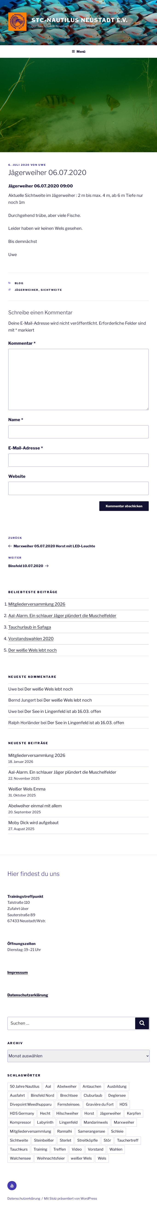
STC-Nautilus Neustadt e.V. (79, 20)
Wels (102, 1158)
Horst (89, 1113)
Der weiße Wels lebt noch (32, 650)
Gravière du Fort (100, 1104)
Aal (48, 1086)
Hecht (45, 1113)
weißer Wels (81, 1158)
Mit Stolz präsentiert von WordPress (70, 1198)
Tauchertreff (127, 1140)
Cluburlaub (93, 1095)
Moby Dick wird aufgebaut (33, 822)
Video (77, 1149)
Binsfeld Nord (42, 1095)
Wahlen (115, 1149)
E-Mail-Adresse (25, 448)
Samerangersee (91, 1131)
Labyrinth (45, 1122)
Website (17, 476)
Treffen (59, 1149)
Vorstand (95, 1149)
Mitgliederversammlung (30, 1131)
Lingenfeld (68, 1122)
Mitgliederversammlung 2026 (36, 604)
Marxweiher (124, 1122)
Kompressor (20, 1122)
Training (40, 1149)
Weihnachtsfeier (51, 1158)
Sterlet (65, 1140)
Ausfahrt (17, 1095)
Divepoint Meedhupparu (30, 1104)
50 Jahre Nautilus (24, 1086)
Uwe (42, 164)
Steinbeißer (44, 1140)
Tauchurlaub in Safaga (29, 627)
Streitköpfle (87, 1140)
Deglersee (117, 1095)
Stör (107, 1140)
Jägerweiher (27, 290)
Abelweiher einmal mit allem (35, 805)
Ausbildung (117, 1086)
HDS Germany (22, 1113)
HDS (123, 1104)
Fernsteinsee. (68, 1104)
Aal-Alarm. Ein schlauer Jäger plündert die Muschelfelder (62, 615)
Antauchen (92, 1086)
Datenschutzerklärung (27, 995)
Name (15, 419)
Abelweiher (67, 1086)
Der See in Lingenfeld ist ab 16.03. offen (62, 711)
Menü (78, 51)
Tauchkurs (19, 1149)
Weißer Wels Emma (27, 789)
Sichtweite (51, 290)
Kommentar (22, 343)
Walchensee (20, 1158)
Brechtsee (69, 1095)
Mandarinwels (96, 1122)
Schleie (117, 1131)
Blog (19, 283)
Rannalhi (64, 1131)
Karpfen (134, 1113)
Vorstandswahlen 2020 (31, 638)
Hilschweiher (67, 1113)
